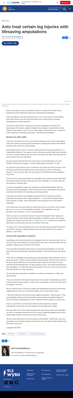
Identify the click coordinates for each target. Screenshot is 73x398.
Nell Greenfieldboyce (15, 37)
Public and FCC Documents (31, 374)
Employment (30, 370)
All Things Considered (37, 334)
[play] (4, 9)
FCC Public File (46, 370)
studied (26, 141)
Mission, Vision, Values (62, 375)
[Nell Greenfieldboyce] (6, 351)
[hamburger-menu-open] (4, 2)
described (39, 117)
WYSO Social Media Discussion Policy (61, 370)
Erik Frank (30, 130)
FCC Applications (46, 374)
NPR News (5, 21)
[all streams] (70, 8)
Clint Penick (43, 220)
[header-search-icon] (57, 2)
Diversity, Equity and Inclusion (47, 378)
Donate (66, 3)
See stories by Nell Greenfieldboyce (24, 355)
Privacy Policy (30, 378)
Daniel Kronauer (14, 209)
